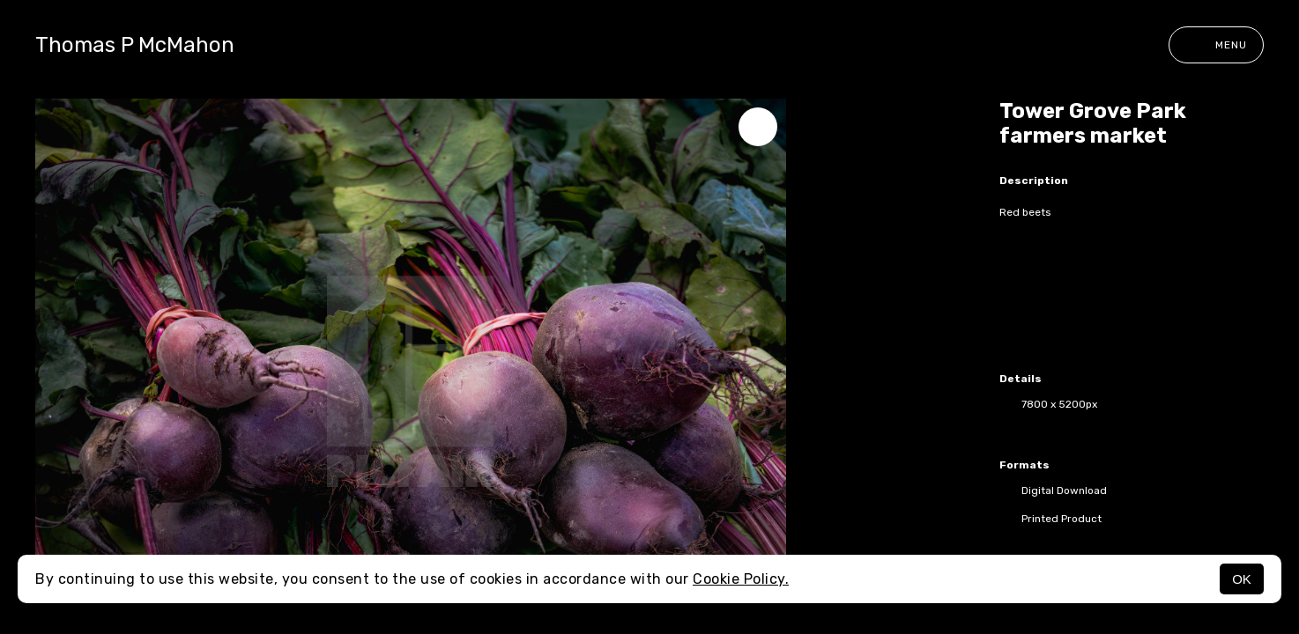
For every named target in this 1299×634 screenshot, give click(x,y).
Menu (1216, 44)
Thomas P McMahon (134, 45)
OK (1241, 578)
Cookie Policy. (741, 579)
